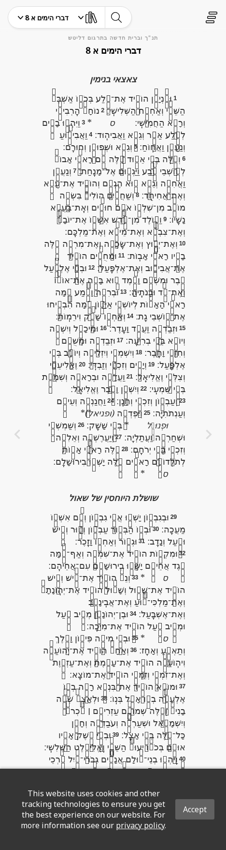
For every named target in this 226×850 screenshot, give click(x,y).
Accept (195, 809)
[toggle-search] (116, 17)
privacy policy (140, 825)
